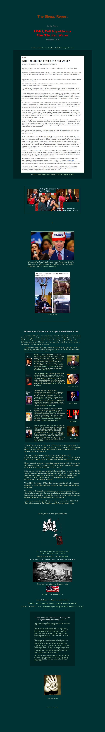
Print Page (80, 606)
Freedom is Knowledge (52, 707)
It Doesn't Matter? (55, 603)
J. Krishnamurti (63, 620)
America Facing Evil (69, 603)
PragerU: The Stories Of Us (52, 594)
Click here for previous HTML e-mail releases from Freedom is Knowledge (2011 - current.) (52, 552)
